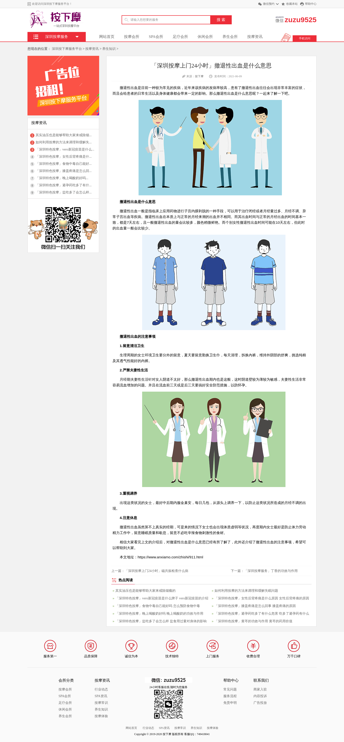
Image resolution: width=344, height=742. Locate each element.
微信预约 (268, 3)
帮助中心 (311, 3)
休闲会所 (205, 37)
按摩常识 (101, 703)
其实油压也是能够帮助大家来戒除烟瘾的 (145, 590)
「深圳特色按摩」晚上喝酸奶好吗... (62, 178)
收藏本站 (292, 3)
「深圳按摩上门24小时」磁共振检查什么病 (156, 571)
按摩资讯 (255, 37)
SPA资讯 (101, 696)
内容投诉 (260, 696)
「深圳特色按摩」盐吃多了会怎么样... (64, 192)
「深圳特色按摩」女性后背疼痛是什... (64, 156)
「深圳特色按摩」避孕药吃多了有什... (64, 185)
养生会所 (230, 37)
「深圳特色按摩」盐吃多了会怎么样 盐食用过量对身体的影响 (161, 621)
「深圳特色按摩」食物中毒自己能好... (64, 164)
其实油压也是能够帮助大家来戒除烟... (64, 135)
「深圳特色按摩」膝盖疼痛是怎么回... (64, 171)
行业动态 (101, 689)
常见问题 (230, 689)
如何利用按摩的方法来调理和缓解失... (64, 142)
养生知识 (109, 49)
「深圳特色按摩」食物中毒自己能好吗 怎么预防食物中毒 (157, 606)
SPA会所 (156, 37)
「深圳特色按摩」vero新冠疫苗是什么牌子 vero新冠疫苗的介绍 (161, 598)
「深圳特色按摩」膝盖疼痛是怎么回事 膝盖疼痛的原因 (255, 606)
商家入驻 (260, 689)
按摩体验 (101, 716)
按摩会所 (131, 37)
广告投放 (260, 703)
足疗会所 (180, 37)
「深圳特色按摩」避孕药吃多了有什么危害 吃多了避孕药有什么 (262, 613)
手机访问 (304, 38)
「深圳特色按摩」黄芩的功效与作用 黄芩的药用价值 (253, 621)
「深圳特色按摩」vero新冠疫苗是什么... (65, 149)
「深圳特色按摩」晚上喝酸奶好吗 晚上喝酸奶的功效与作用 (159, 613)
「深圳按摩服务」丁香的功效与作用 (271, 571)
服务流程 (230, 696)
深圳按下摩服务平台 (67, 49)
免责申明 (230, 703)
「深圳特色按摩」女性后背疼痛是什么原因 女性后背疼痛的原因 (262, 598)
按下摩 (199, 76)
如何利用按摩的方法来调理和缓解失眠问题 (246, 590)
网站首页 (106, 37)
